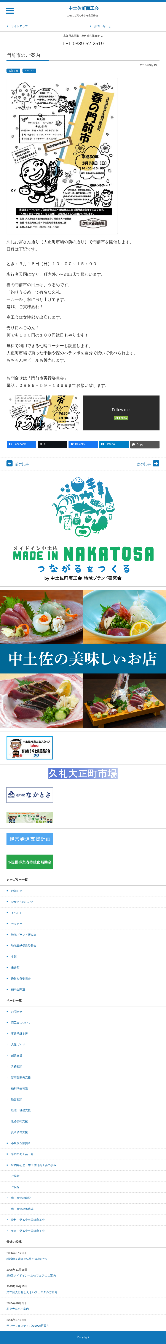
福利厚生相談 (19, 1088)
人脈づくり (18, 1044)
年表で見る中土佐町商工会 (28, 1230)
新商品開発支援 (21, 1077)
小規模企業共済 (21, 1143)
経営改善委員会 (21, 978)
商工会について (21, 1022)
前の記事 (22, 464)
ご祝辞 (15, 1187)
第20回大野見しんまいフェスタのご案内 (31, 1292)
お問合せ (16, 1011)
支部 (14, 956)
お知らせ (13, 70)
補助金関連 (18, 989)
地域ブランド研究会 (23, 934)
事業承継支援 (19, 1033)
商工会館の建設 (21, 1198)
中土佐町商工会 (84, 8)
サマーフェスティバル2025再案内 (27, 1325)
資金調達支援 (19, 1132)
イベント (29, 70)
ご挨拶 (15, 1176)
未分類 (15, 967)
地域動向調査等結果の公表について (28, 1258)
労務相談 (16, 1066)
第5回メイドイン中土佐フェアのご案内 (31, 1275)
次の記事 (144, 464)
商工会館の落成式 (22, 1209)
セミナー (16, 923)
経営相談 (16, 1099)
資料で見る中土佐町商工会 (28, 1219)
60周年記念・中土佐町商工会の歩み (33, 1165)
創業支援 (16, 1055)
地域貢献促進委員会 (23, 945)
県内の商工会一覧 (22, 1154)
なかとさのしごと (22, 901)
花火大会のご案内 (17, 1309)
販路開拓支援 (19, 1121)
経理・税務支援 (21, 1110)
